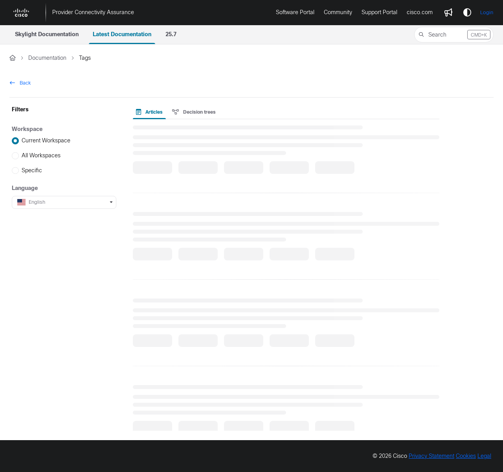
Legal (484, 456)
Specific (32, 170)
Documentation (47, 58)
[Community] (338, 12)
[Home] (12, 58)
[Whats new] (448, 12)
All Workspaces (41, 155)
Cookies (466, 456)
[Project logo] (21, 12)
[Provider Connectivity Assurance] (93, 12)
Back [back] (20, 83)
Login (486, 12)
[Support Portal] (379, 12)
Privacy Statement (431, 456)
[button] (454, 34)
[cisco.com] (420, 12)
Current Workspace (46, 141)
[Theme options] (467, 12)
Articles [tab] (149, 112)
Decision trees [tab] (194, 112)
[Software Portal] (295, 12)
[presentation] (151, 112)
